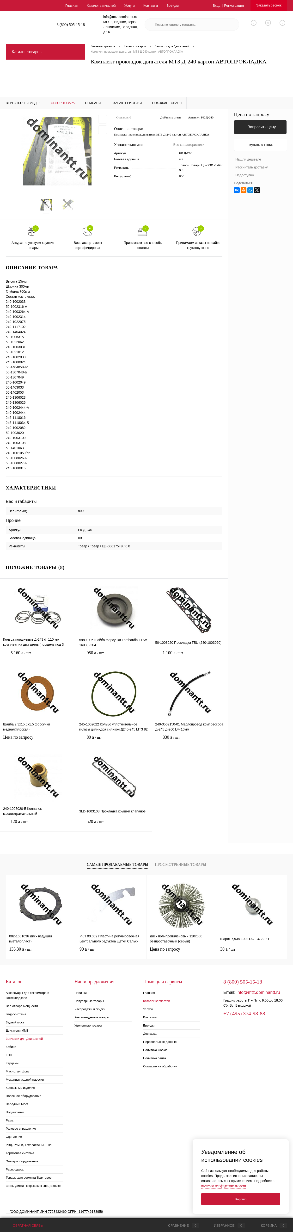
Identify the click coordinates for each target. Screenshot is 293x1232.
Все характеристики (188, 145)
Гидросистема (16, 1014)
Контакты (150, 5)
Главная (71, 5)
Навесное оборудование (23, 1096)
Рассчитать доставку (251, 167)
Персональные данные (160, 1042)
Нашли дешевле (248, 159)
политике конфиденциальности (223, 1186)
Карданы (12, 1063)
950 (114, 656)
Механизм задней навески (25, 1079)
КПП (9, 1055)
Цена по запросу (38, 740)
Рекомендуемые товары (92, 1017)
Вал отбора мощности (22, 1006)
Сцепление (14, 1137)
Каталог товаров (45, 52)
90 (87, 949)
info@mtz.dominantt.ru (258, 992)
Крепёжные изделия (20, 1088)
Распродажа (15, 1169)
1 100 (190, 656)
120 (38, 825)
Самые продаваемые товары (117, 864)
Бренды (172, 5)
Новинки (80, 993)
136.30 (20, 949)
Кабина (11, 1047)
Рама (9, 1120)
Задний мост (15, 1022)
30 (227, 949)
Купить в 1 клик (261, 145)
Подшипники (15, 1112)
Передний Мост (17, 1104)
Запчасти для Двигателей (24, 1038)
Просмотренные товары (180, 864)
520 (114, 825)
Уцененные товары (88, 1025)
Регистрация (234, 5)
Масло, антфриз (17, 1071)
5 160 (38, 656)
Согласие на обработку (160, 1066)
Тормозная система (20, 1153)
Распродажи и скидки (89, 1009)
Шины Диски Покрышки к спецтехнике (33, 1186)
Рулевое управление (21, 1128)
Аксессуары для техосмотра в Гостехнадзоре (27, 995)
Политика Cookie (155, 1050)
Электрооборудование (22, 1161)
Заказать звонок (268, 5)
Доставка (150, 1033)
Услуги (129, 5)
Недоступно (244, 175)
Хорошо (240, 1199)
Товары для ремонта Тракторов (29, 1177)
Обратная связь (24, 1225)
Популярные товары (89, 1001)
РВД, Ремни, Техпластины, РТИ (28, 1145)
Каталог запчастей (101, 5)
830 (190, 741)
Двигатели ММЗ (17, 1030)
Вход (216, 5)
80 (114, 741)
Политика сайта (154, 1058)
